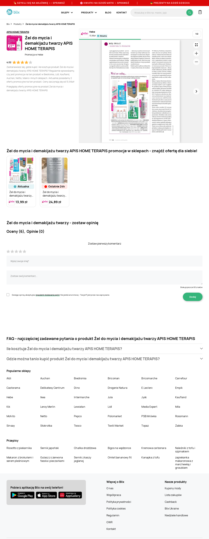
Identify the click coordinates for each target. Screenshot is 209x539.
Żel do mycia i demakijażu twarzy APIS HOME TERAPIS (50, 24)
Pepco (78, 416)
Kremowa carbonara (153, 448)
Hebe (10, 397)
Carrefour (181, 378)
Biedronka (80, 378)
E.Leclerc (147, 388)
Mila (177, 406)
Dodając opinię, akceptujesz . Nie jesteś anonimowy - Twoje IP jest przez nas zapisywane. (61, 295)
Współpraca (113, 495)
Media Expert (149, 406)
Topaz (145, 425)
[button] (104, 349)
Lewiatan (79, 406)
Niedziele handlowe (176, 515)
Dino (77, 388)
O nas (109, 488)
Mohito (11, 416)
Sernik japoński (49, 448)
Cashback (171, 502)
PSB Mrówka (148, 416)
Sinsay (11, 425)
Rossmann (181, 416)
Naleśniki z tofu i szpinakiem (185, 449)
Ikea (42, 397)
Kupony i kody (173, 488)
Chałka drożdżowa (85, 448)
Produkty (18, 24)
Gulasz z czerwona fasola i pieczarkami (52, 459)
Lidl (110, 406)
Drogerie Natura (117, 388)
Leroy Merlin (47, 406)
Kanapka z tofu (150, 457)
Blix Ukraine (172, 508)
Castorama (13, 388)
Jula (110, 397)
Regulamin (112, 515)
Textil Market (116, 425)
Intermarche (81, 397)
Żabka (179, 425)
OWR (109, 522)
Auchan (45, 378)
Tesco (77, 425)
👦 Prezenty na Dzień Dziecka (170, 2)
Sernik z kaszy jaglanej (82, 459)
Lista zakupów (173, 495)
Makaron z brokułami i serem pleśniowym (20, 459)
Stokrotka (46, 425)
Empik (179, 388)
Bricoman (114, 378)
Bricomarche (149, 378)
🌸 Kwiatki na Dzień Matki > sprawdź (104, 2)
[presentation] (31, 311)
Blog (108, 12)
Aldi (9, 378)
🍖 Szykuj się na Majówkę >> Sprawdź (39, 2)
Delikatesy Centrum (52, 388)
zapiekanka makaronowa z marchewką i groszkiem (184, 463)
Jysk (144, 397)
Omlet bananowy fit (120, 457)
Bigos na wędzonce (119, 448)
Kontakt (121, 12)
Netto (43, 416)
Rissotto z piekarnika (19, 448)
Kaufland (180, 397)
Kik (8, 406)
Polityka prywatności (118, 502)
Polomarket (115, 416)
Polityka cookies (116, 508)
